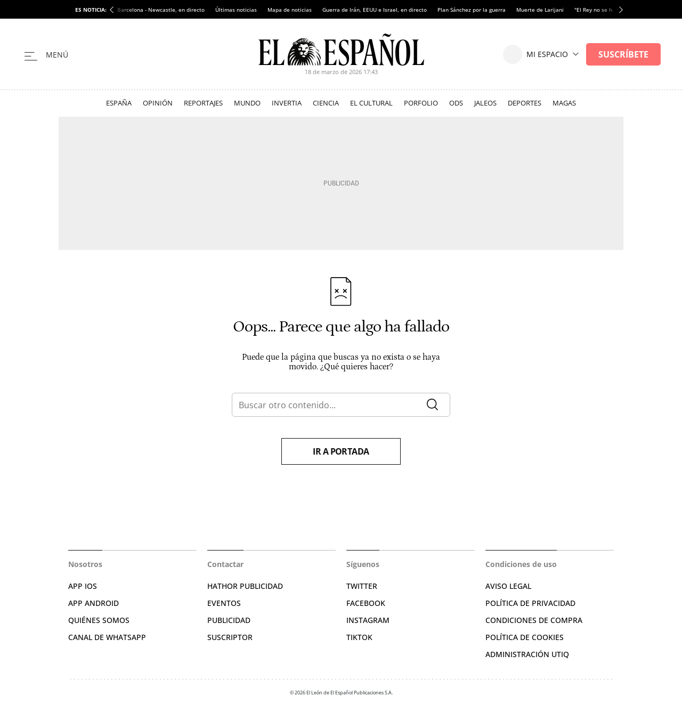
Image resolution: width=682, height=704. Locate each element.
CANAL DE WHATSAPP (107, 637)
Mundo (247, 103)
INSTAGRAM (367, 620)
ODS (456, 103)
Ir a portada (341, 451)
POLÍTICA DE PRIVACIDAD (530, 603)
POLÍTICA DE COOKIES (524, 637)
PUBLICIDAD (228, 620)
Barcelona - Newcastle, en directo (161, 9)
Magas (564, 103)
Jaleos (485, 103)
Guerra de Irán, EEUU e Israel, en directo (374, 9)
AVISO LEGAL (508, 586)
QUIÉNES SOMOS (98, 620)
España (119, 103)
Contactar (225, 564)
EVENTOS (224, 603)
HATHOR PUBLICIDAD (245, 586)
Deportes (524, 103)
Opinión (158, 103)
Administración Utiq (527, 654)
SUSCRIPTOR (230, 637)
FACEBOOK (365, 603)
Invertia (287, 103)
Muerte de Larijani (540, 9)
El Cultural (371, 103)
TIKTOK (359, 637)
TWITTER (361, 586)
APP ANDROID (93, 603)
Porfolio (421, 103)
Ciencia (326, 103)
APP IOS (82, 586)
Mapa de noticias (289, 9)
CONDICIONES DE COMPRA (533, 620)
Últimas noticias (236, 9)
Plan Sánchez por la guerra (471, 9)
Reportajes (203, 103)
